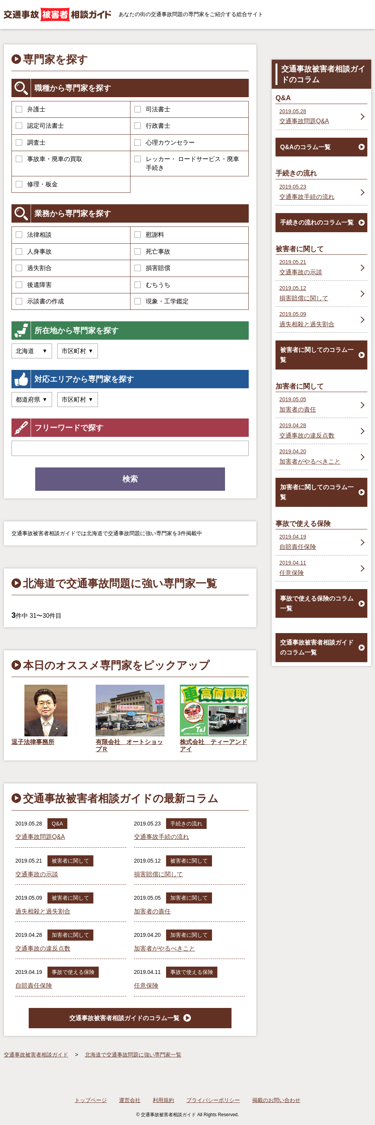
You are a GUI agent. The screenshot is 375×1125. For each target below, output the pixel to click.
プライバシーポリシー (213, 1100)
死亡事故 (152, 251)
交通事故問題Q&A (40, 837)
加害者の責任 (152, 911)
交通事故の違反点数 (42, 948)
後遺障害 (34, 285)
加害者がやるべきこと (164, 948)
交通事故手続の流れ (161, 837)
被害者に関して (70, 861)
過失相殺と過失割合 (42, 911)
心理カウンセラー (164, 142)
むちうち (152, 285)
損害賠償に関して (158, 874)
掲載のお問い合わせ (276, 1100)
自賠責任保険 (33, 985)
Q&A (57, 824)
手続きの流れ (186, 824)
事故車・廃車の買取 (49, 159)
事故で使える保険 (73, 972)
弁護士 (31, 109)
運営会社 (129, 1100)
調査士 (31, 142)
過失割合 (34, 268)
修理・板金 (37, 184)
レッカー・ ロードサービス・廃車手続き (186, 163)
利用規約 (163, 1100)
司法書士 (152, 109)
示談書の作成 (40, 301)
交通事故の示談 (36, 874)
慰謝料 (149, 234)
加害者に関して (189, 898)
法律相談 (34, 234)
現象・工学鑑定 (161, 301)
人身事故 (34, 251)
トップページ (91, 1100)
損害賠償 (152, 268)
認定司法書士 (40, 125)
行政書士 (152, 125)
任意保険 (146, 985)
